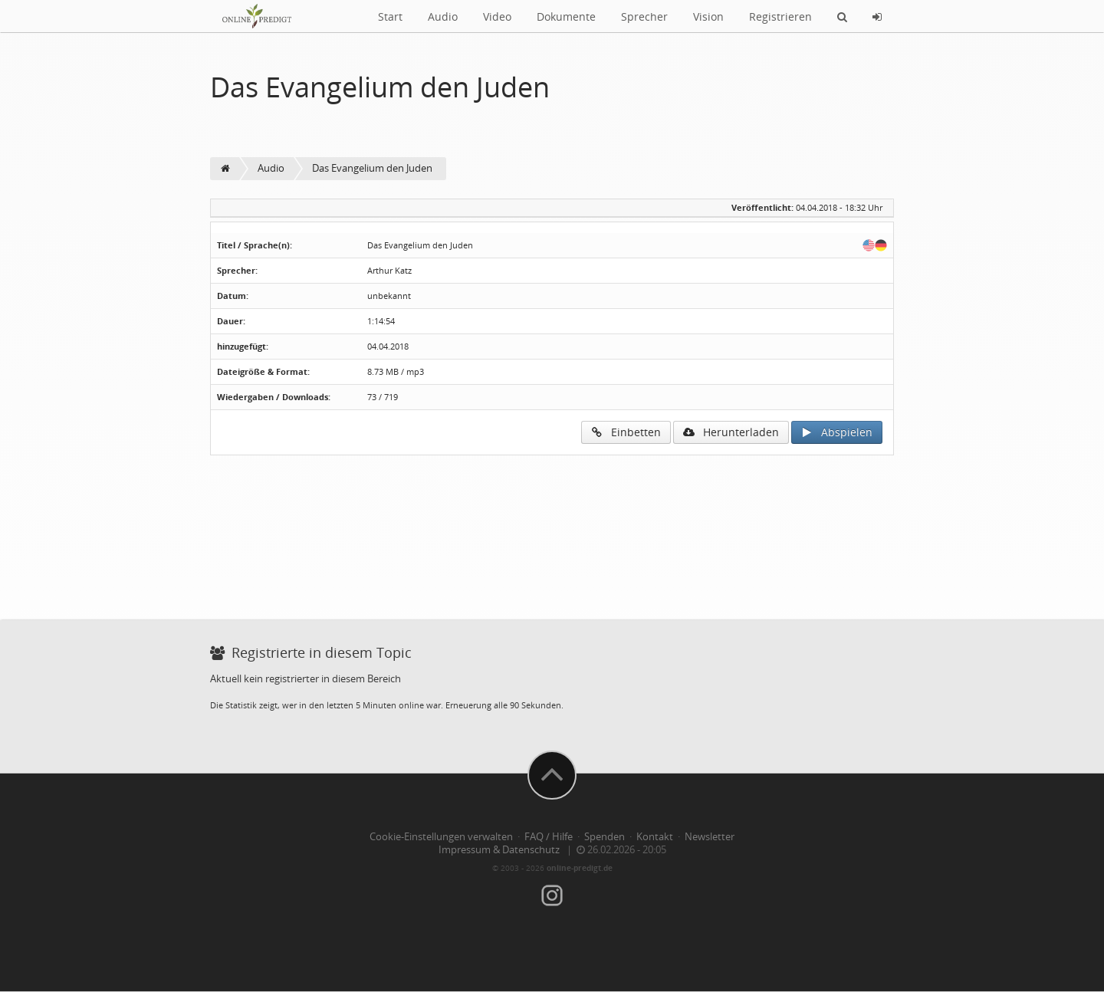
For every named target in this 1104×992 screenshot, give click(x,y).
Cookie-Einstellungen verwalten (441, 836)
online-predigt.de (580, 867)
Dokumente (566, 16)
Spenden (604, 836)
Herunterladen (731, 432)
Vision (708, 16)
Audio (443, 16)
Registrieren (780, 16)
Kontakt (654, 836)
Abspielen (836, 432)
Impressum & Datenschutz (499, 849)
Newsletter (709, 836)
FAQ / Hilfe (548, 836)
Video (497, 16)
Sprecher (644, 16)
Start (390, 16)
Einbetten (626, 432)
